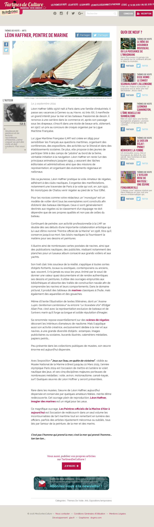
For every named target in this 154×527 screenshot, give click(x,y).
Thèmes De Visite (12, 30)
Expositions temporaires (100, 500)
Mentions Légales (117, 513)
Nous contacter (63, 513)
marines (76, 290)
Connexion (126, 13)
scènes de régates (97, 319)
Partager (101, 35)
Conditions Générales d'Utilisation (90, 513)
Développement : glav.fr (63, 517)
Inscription (144, 13)
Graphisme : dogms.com (90, 517)
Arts (24, 30)
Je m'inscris (71, 466)
